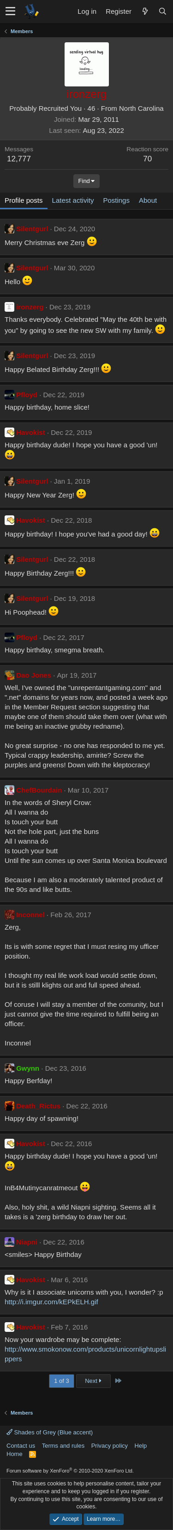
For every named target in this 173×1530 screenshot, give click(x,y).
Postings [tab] (116, 200)
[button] (10, 11)
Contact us (20, 1445)
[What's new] (145, 11)
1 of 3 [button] (61, 1380)
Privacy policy (109, 1445)
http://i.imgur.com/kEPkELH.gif (51, 1302)
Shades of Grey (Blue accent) (49, 1432)
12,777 (19, 158)
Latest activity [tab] (73, 200)
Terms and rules (63, 1445)
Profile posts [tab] (24, 200)
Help (141, 1445)
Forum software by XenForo (70, 1470)
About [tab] (148, 200)
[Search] (162, 11)
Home (14, 1453)
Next (93, 1380)
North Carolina (141, 108)
